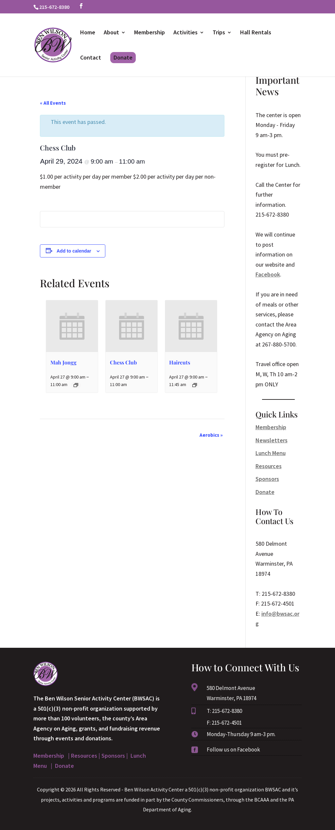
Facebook (268, 274)
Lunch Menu (271, 453)
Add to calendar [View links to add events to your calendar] (74, 251)
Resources (269, 466)
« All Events (53, 103)
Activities (185, 33)
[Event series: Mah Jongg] (76, 385)
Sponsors (267, 479)
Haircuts (179, 362)
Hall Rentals (255, 33)
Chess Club (123, 362)
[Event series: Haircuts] (194, 385)
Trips (219, 33)
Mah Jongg (63, 362)
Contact (90, 58)
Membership (149, 33)
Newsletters (272, 440)
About (111, 33)
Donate (123, 57)
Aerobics (211, 435)
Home (87, 33)
